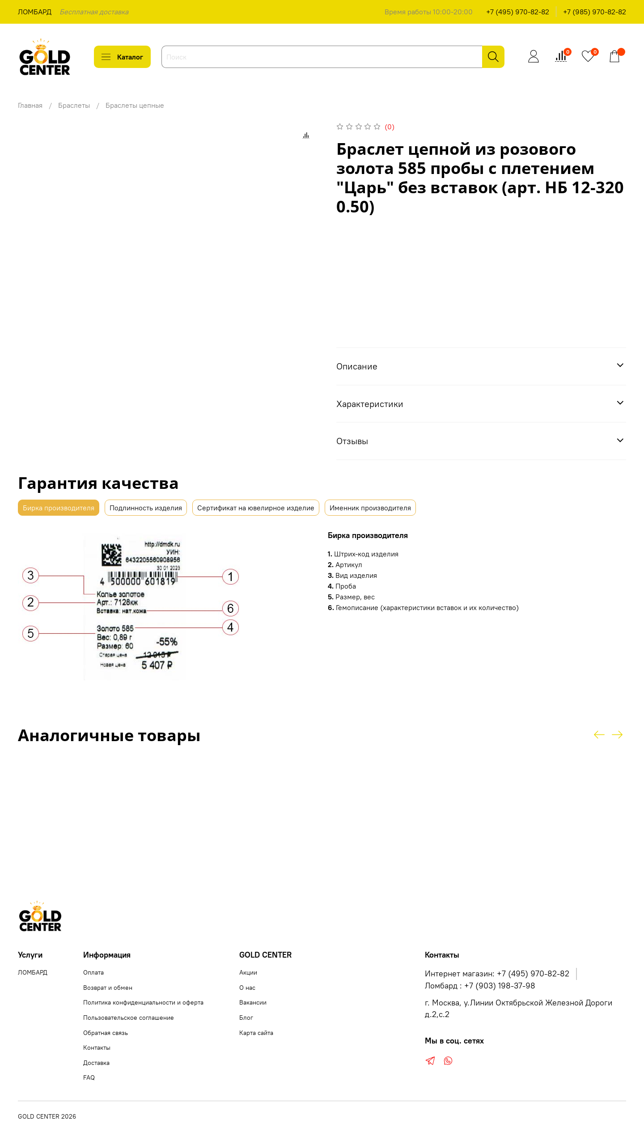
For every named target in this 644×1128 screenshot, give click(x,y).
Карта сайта (256, 1033)
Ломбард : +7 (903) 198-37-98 (480, 986)
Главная (30, 105)
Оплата (93, 972)
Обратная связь (105, 1033)
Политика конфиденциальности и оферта (143, 1002)
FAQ (89, 1077)
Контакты (96, 1047)
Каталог (122, 56)
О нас (247, 988)
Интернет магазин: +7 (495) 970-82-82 (497, 974)
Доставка (96, 1063)
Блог (246, 1018)
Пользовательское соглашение (128, 1018)
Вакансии (253, 1002)
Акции (248, 972)
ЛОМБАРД (34, 11)
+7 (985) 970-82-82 (594, 11)
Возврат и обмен (107, 988)
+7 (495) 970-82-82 (517, 11)
